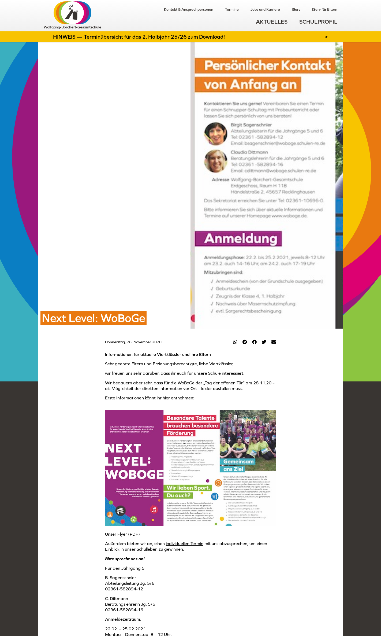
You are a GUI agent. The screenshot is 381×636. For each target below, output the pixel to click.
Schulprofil (318, 22)
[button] (235, 341)
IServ (296, 9)
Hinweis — (68, 37)
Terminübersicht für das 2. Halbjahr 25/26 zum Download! (154, 37)
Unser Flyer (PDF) (122, 534)
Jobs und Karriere (265, 9)
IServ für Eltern (324, 9)
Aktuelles (271, 22)
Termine (232, 9)
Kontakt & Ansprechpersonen (188, 9)
